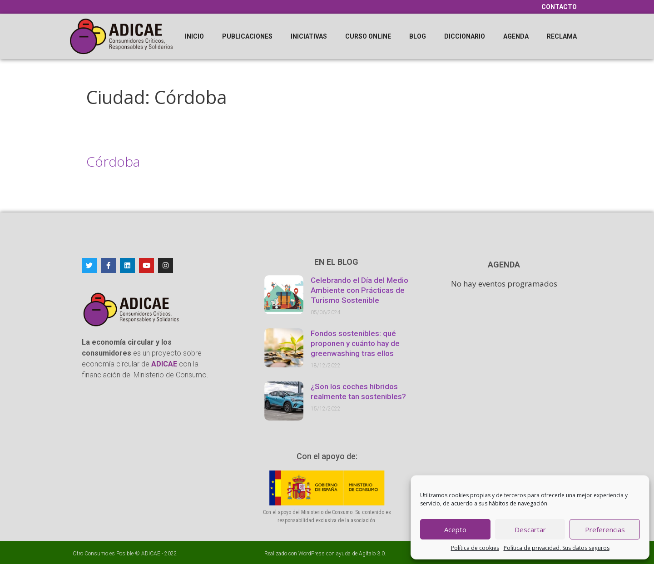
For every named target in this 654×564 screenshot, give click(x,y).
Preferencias (605, 529)
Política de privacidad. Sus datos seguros (556, 548)
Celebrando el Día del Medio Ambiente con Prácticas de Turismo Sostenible (359, 290)
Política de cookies (475, 548)
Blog (417, 36)
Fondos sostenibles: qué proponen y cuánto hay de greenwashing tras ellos (355, 343)
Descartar (530, 529)
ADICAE (150, 553)
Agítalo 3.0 (372, 553)
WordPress (311, 553)
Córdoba (113, 161)
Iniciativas (309, 36)
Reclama (562, 36)
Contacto (559, 6)
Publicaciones (247, 36)
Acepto (455, 529)
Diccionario (464, 36)
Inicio (194, 36)
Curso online (368, 36)
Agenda (516, 36)
